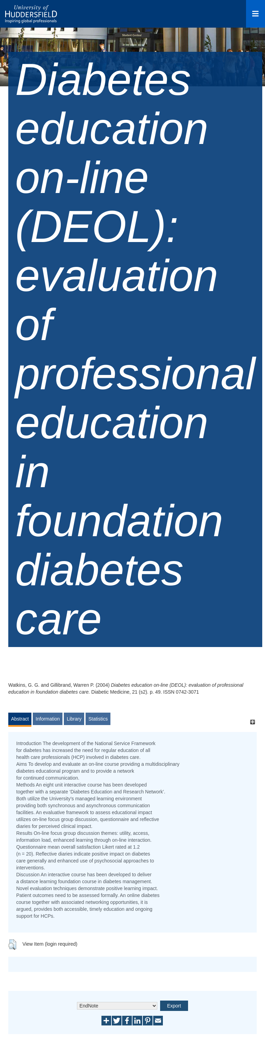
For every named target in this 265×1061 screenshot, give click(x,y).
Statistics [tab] (98, 719)
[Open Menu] (255, 14)
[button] (12, 944)
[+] (252, 722)
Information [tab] (48, 719)
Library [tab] (74, 719)
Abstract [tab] (20, 719)
